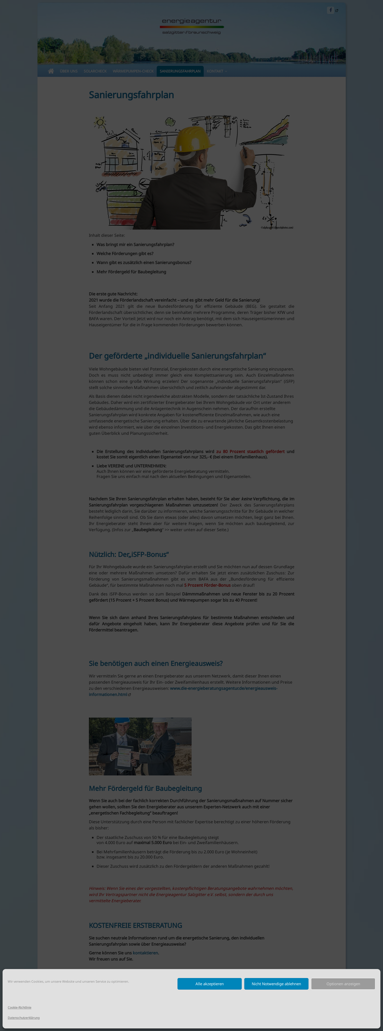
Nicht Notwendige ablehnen (276, 983)
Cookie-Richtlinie (19, 1007)
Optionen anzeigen (343, 983)
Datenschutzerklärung (24, 1018)
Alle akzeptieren (209, 983)
